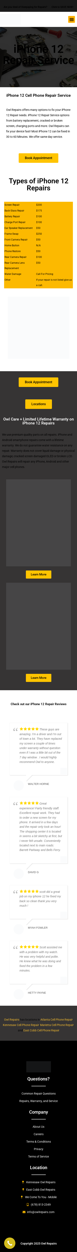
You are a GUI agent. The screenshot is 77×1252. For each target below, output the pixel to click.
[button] (71, 19)
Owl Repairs (12, 1019)
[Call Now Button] (9, 1243)
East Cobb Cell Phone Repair (41, 1030)
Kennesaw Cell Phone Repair (21, 1025)
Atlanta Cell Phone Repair (56, 1019)
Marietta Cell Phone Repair (57, 1025)
